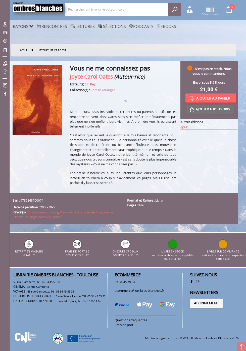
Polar (57, 217)
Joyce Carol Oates (91, 76)
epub (184, 127)
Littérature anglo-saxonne (32, 217)
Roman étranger (102, 90)
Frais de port (124, 325)
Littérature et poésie (43, 212)
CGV (174, 338)
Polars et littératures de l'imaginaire (86, 212)
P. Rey (90, 84)
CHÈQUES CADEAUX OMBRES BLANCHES (125, 251)
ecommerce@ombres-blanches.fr (139, 290)
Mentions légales (157, 338)
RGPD (184, 338)
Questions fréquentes (131, 320)
